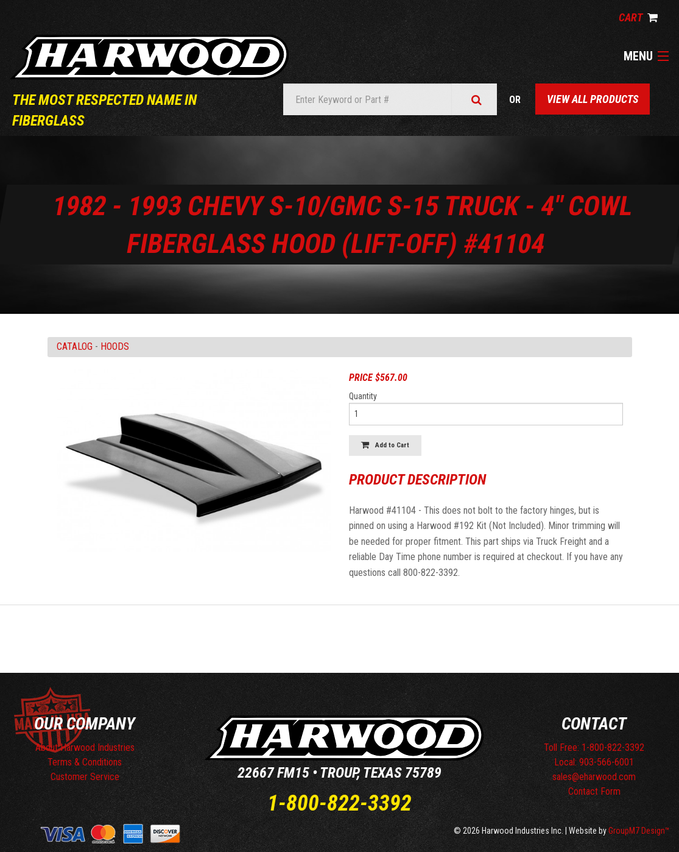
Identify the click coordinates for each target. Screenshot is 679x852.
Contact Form (594, 791)
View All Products (592, 99)
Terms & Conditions (84, 762)
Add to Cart (385, 445)
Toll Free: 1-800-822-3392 (594, 747)
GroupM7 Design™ (639, 831)
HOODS (114, 346)
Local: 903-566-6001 (594, 762)
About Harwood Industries (85, 747)
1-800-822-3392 (339, 803)
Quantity (363, 396)
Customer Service (85, 777)
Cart (638, 17)
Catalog (75, 346)
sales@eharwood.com (594, 777)
